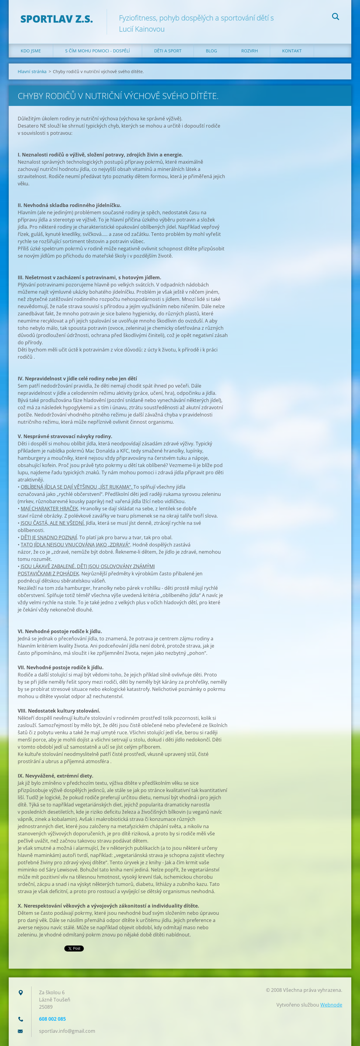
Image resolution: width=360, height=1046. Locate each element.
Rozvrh (249, 51)
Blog (211, 51)
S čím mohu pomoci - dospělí (97, 51)
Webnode (331, 1004)
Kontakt (292, 51)
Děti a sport (168, 51)
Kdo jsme (31, 51)
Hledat (335, 17)
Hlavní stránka (32, 71)
